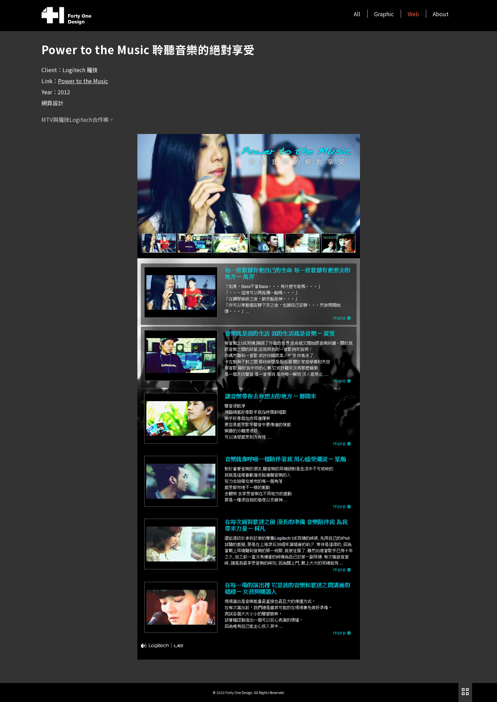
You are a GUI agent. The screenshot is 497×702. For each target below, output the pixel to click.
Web (413, 14)
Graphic (384, 14)
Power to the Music (83, 81)
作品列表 (465, 691)
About (441, 14)
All (357, 14)
